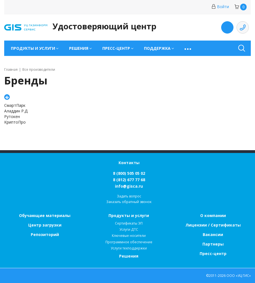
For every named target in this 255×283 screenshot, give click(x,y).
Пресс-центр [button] (116, 48)
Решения (128, 256)
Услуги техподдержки (129, 248)
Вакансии (213, 234)
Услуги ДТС (128, 229)
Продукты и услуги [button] (33, 48)
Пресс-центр (213, 253)
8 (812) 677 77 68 (129, 179)
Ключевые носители (129, 235)
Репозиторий (45, 234)
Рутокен (12, 116)
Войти (220, 6)
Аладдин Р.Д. (16, 111)
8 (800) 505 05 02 (129, 173)
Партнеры (213, 244)
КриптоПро (15, 122)
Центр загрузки (45, 225)
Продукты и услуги (128, 215)
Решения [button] (78, 48)
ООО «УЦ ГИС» (238, 275)
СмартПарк (14, 105)
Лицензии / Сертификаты (213, 225)
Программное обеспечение (128, 242)
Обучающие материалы (44, 215)
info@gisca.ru (129, 186)
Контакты (129, 162)
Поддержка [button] (157, 48)
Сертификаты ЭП (129, 223)
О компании (213, 215)
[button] (188, 48)
